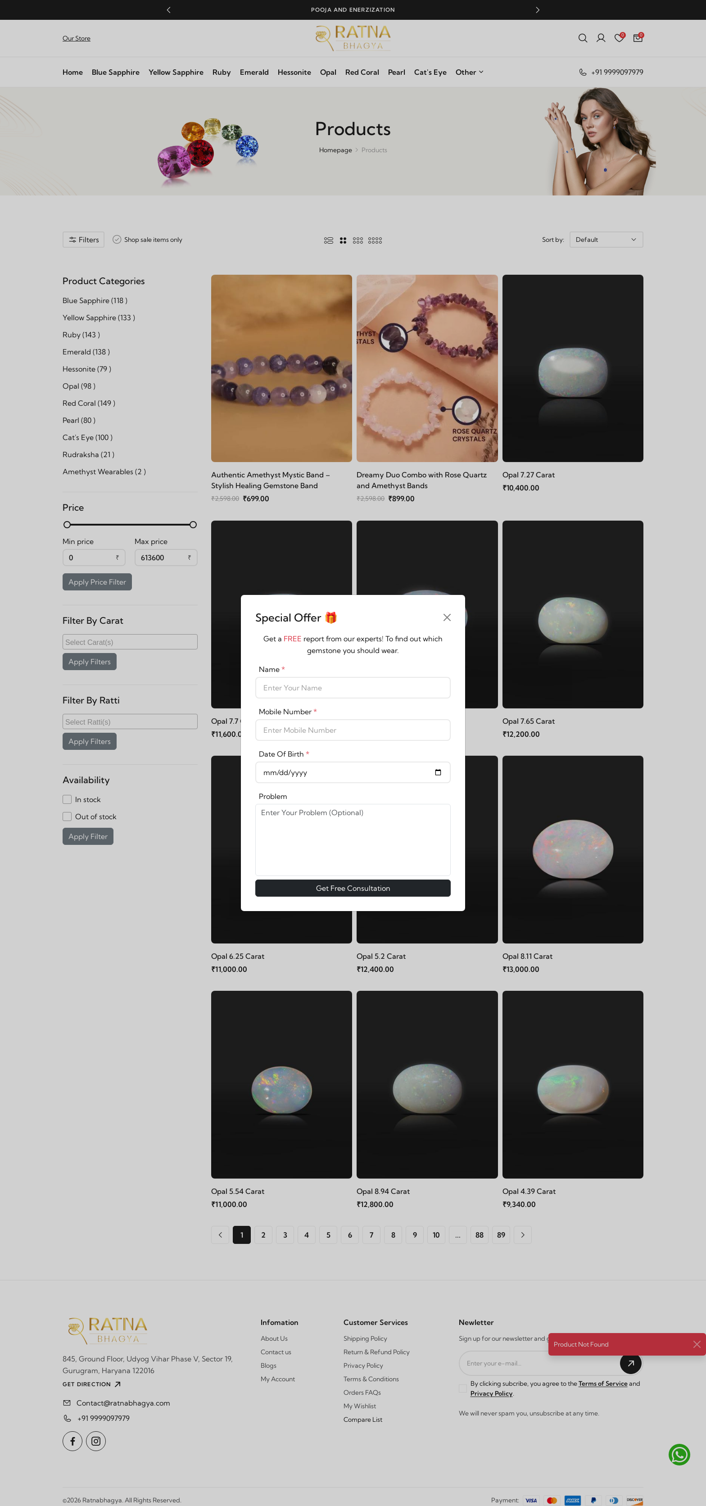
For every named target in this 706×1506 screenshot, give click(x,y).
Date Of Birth (284, 753)
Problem (273, 796)
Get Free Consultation (353, 888)
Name (272, 669)
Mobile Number (288, 711)
